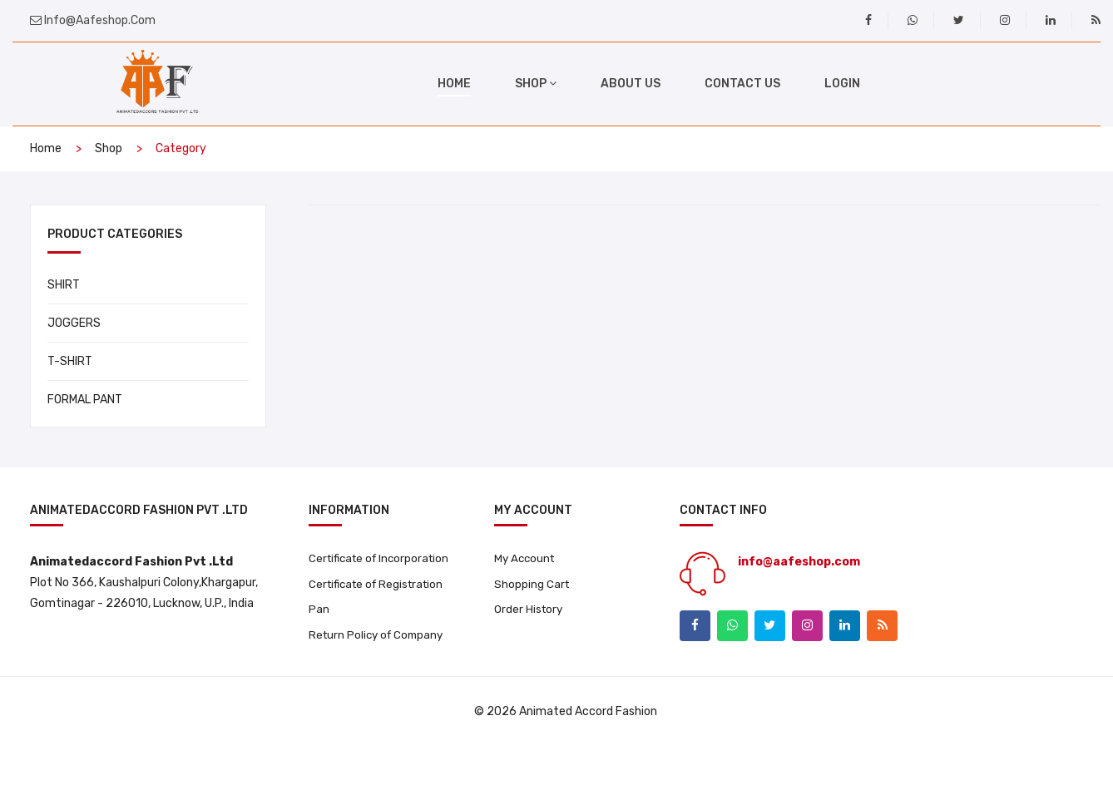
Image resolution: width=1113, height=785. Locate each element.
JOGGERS (74, 323)
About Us (630, 84)
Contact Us (742, 84)
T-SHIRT (69, 361)
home (454, 84)
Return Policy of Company (379, 672)
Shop (108, 148)
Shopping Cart (532, 586)
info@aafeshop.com (99, 20)
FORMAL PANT (84, 399)
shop (535, 84)
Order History (529, 612)
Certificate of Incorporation (346, 567)
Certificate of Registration (346, 610)
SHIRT (63, 285)
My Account (526, 559)
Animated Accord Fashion (588, 750)
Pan (319, 646)
